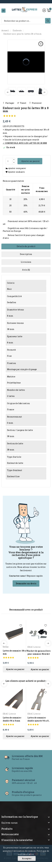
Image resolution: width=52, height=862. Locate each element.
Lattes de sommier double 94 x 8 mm (12, 719)
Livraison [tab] (26, 262)
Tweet (23, 103)
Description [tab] (26, 254)
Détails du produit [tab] (26, 246)
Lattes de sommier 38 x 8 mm (15, 652)
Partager (9, 103)
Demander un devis (26, 583)
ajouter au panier (15, 669)
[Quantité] (9, 161)
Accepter (26, 858)
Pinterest (37, 103)
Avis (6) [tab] (26, 269)
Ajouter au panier (30, 161)
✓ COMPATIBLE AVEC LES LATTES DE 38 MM (25, 143)
